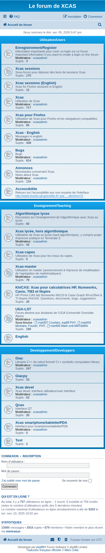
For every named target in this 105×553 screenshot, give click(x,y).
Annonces (24, 168)
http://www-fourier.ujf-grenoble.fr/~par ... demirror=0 (49, 195)
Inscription (32, 456)
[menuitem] (14, 16)
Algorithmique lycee (32, 213)
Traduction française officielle (43, 550)
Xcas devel (24, 387)
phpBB (40, 547)
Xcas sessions (27, 69)
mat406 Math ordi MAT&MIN (67, 325)
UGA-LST (23, 309)
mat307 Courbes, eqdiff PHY (55, 322)
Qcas (19, 405)
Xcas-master (25, 266)
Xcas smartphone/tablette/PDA (41, 423)
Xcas (19, 97)
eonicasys (13, 531)
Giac (19, 358)
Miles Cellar (72, 550)
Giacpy (21, 376)
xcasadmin (40, 57)
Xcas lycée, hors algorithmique (41, 231)
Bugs (19, 150)
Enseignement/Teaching (52, 206)
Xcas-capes (25, 252)
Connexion (10, 456)
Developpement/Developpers (52, 350)
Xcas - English (27, 133)
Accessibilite (26, 189)
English (21, 336)
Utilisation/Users (52, 40)
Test (18, 440)
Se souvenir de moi (77, 481)
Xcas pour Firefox (30, 115)
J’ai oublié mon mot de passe (20, 480)
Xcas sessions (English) (35, 83)
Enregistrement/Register (36, 48)
